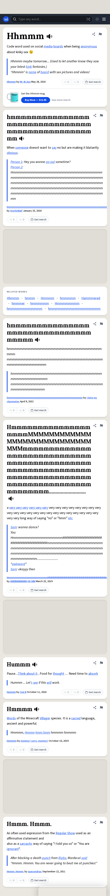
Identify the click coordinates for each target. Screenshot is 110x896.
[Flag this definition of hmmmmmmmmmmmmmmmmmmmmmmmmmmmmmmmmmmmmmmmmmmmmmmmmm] (101, 115)
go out (50, 162)
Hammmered (90, 298)
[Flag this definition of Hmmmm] (101, 708)
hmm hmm (42, 732)
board (44, 72)
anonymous (89, 46)
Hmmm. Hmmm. (15, 871)
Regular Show (65, 833)
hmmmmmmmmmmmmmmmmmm (74, 308)
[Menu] (104, 19)
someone (21, 147)
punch (46, 858)
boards (58, 46)
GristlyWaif (16, 211)
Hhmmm (11, 82)
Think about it (27, 673)
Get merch (93, 82)
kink (29, 66)
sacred (76, 718)
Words (11, 718)
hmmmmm (68, 298)
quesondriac (35, 871)
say (54, 147)
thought (58, 673)
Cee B (23, 692)
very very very (18, 507)
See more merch (61, 100)
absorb (93, 673)
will (49, 682)
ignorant (13, 849)
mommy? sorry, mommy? (34, 741)
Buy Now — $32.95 (35, 100)
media (48, 46)
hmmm (30, 298)
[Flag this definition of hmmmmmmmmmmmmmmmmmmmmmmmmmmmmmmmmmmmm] (101, 324)
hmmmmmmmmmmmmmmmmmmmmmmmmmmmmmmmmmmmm (45, 398)
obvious (12, 153)
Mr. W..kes (25, 82)
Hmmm (30, 732)
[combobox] (52, 19)
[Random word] (88, 19)
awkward (18, 564)
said (84, 858)
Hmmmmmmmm (67, 303)
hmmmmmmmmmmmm (24, 308)
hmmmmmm (39, 303)
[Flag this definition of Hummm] (101, 663)
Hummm (11, 692)
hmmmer (18, 303)
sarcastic (26, 843)
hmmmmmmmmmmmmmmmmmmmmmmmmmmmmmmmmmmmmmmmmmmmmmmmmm (58, 207)
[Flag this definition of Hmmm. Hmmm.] (101, 822)
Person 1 (16, 162)
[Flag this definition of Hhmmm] (100, 34)
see (35, 682)
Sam (14, 527)
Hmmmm (47, 298)
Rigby (62, 858)
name (32, 72)
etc (70, 518)
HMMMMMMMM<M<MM (22, 581)
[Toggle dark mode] (97, 19)
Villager (45, 718)
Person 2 (16, 167)
